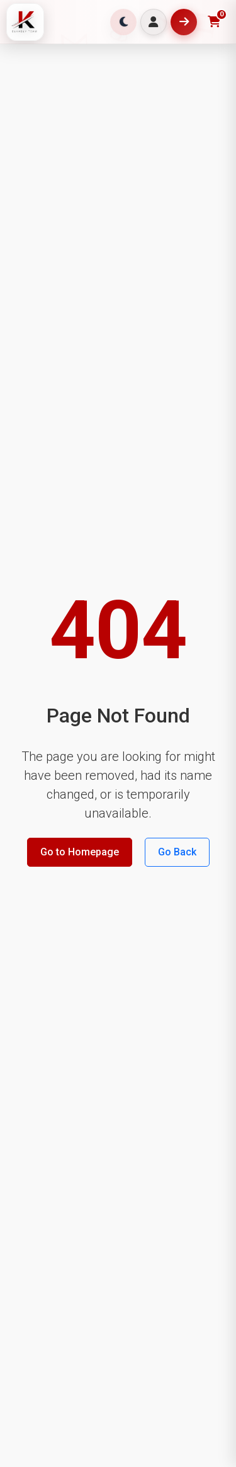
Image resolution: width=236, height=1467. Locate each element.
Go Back (177, 852)
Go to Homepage (79, 852)
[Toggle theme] (123, 22)
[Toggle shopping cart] (214, 22)
